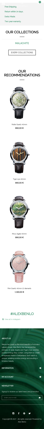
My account (7, 377)
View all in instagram (11, 319)
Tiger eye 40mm (19, 179)
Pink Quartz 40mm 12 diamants (19, 288)
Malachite (22, 43)
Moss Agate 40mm (19, 234)
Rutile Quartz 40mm (19, 124)
